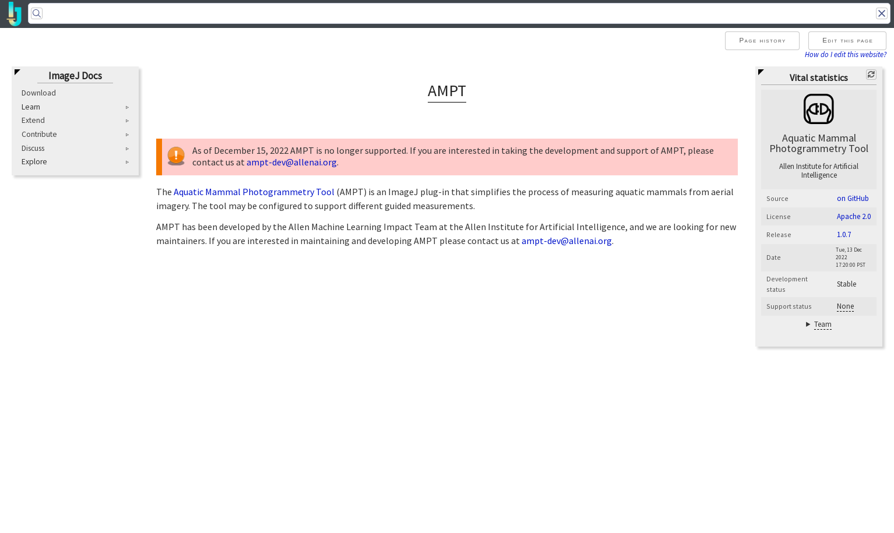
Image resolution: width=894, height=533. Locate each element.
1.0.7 (844, 234)
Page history (762, 40)
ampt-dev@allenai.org (292, 162)
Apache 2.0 (854, 216)
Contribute (39, 134)
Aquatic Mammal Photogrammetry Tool (254, 191)
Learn (31, 107)
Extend (33, 120)
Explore (34, 162)
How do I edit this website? (845, 54)
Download (39, 93)
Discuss (33, 148)
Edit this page (847, 40)
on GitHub (853, 198)
